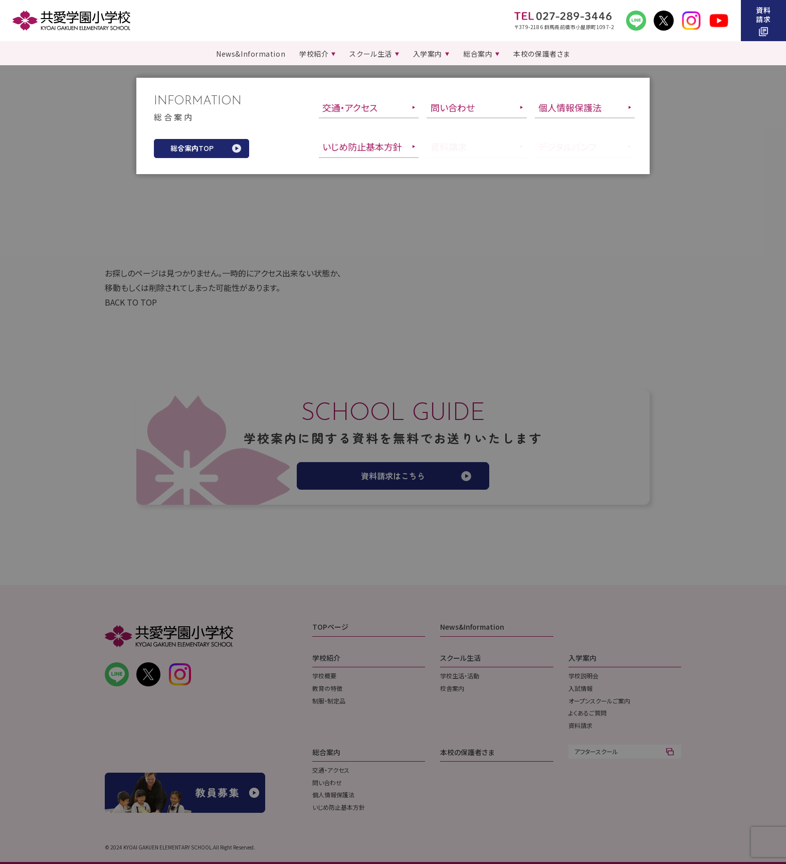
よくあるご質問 (587, 712)
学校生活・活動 (459, 675)
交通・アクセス (330, 770)
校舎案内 (452, 688)
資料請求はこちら (393, 476)
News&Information (472, 627)
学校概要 (324, 675)
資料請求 (580, 725)
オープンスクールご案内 (599, 700)
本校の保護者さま (467, 752)
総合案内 (326, 752)
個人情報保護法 (333, 794)
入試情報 (580, 688)
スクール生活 (460, 658)
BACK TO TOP (131, 302)
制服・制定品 (328, 700)
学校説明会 (583, 675)
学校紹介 (326, 658)
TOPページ (330, 627)
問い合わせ (327, 782)
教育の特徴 (327, 688)
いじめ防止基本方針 (338, 807)
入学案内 (582, 658)
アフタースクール (596, 751)
